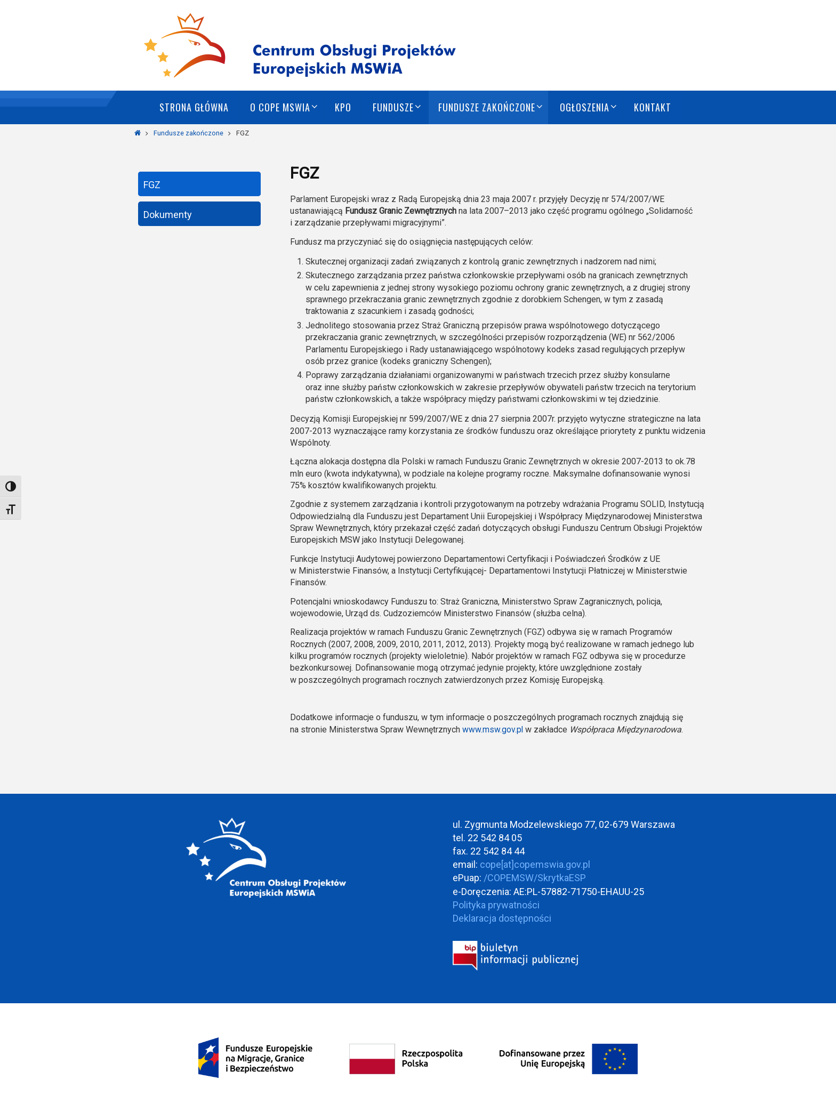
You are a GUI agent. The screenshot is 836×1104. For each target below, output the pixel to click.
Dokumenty (167, 214)
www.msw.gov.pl (493, 729)
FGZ (151, 184)
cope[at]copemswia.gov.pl (535, 864)
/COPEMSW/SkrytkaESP (535, 877)
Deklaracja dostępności (502, 918)
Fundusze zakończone (188, 133)
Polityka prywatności (496, 904)
